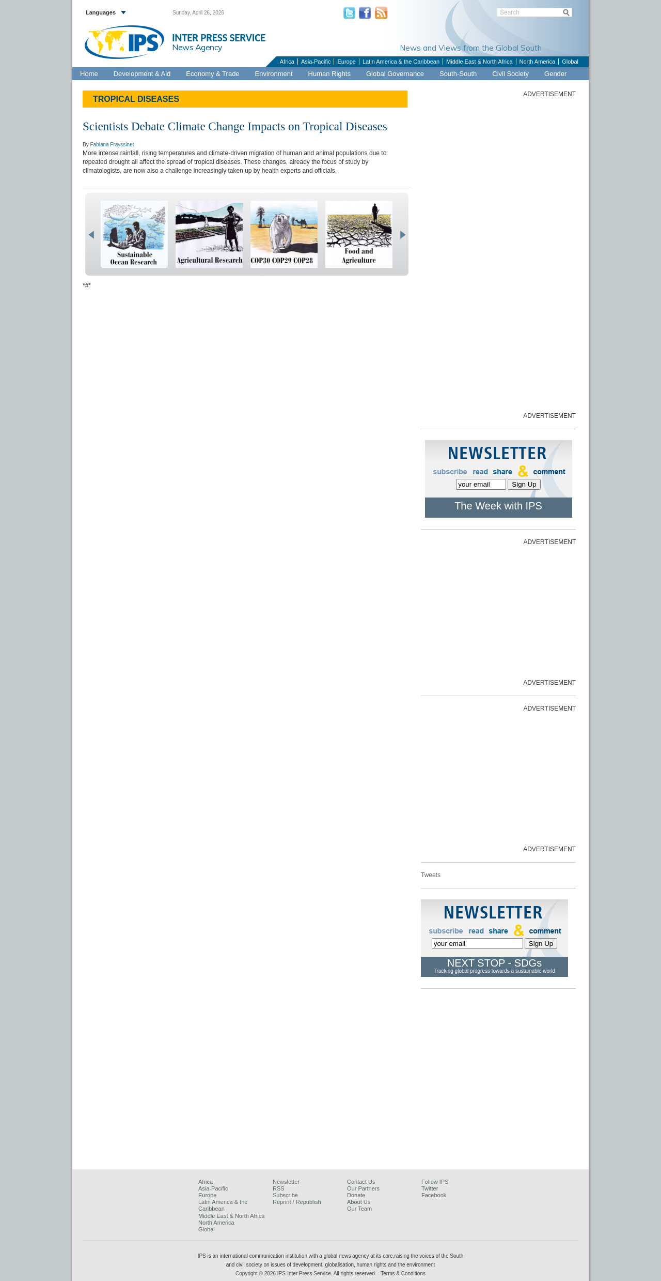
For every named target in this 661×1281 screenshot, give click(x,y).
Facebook (433, 1195)
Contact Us (361, 1182)
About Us (358, 1202)
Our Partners (363, 1188)
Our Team (359, 1208)
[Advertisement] (498, 254)
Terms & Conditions (403, 1273)
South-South (458, 74)
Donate (356, 1195)
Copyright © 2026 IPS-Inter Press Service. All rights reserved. (306, 1273)
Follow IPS (435, 1182)
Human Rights (329, 74)
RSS (279, 1188)
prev (91, 235)
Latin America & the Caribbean (401, 61)
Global (570, 61)
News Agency (197, 47)
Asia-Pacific (315, 61)
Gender (555, 74)
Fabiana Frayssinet (112, 144)
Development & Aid (142, 74)
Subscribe (285, 1195)
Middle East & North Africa (479, 61)
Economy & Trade (212, 74)
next (402, 235)
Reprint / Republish (297, 1202)
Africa (287, 61)
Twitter (429, 1188)
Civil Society (510, 74)
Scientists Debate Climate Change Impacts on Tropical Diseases (235, 126)
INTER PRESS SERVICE (218, 37)
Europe (346, 61)
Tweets (430, 875)
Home (89, 74)
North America (538, 61)
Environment (274, 74)
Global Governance (395, 74)
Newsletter (286, 1182)
